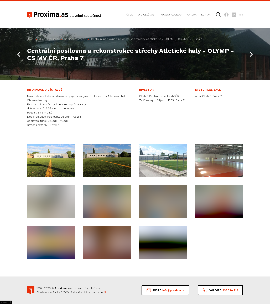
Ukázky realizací (171, 14)
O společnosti (147, 14)
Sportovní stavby (75, 39)
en (241, 14)
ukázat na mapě (93, 292)
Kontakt (206, 14)
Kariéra (191, 14)
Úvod (129, 14)
